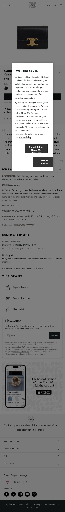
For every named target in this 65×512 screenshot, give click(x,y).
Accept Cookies (44, 162)
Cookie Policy (25, 137)
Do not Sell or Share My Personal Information (36, 149)
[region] (32, 117)
